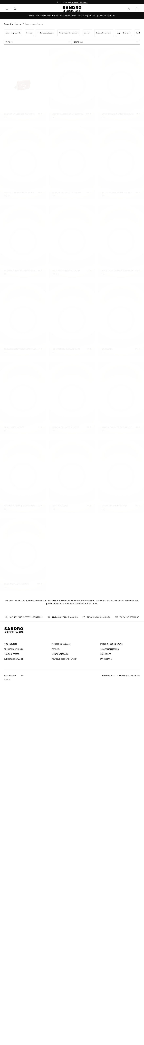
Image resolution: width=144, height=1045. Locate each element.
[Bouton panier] (137, 9)
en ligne (97, 15)
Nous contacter (11, 1016)
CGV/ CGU (56, 1011)
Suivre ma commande (13, 1021)
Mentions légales (60, 1016)
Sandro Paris (106, 1021)
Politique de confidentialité (64, 1021)
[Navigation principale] (7, 9)
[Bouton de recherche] (15, 9)
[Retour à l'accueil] (72, 9)
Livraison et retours (109, 1011)
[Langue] (16, 1037)
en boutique (109, 15)
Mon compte (105, 1016)
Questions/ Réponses (13, 1011)
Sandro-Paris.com (80, 2)
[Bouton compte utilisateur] (129, 9)
